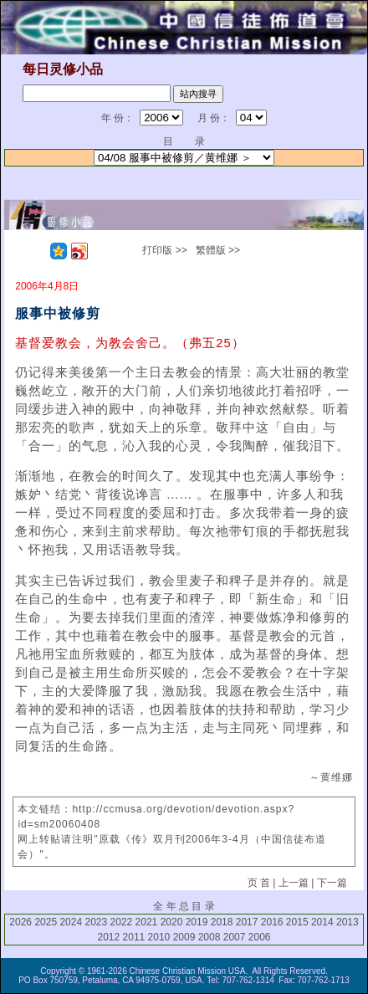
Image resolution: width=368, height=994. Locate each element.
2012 (109, 937)
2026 (20, 922)
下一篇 (332, 883)
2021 (146, 922)
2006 (259, 937)
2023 (95, 922)
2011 (134, 937)
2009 (184, 937)
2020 (172, 922)
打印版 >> (164, 250)
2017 (247, 922)
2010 (159, 937)
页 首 (259, 883)
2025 (45, 922)
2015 (297, 922)
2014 (322, 922)
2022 (121, 922)
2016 (272, 922)
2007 (234, 937)
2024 (70, 922)
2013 (347, 922)
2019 (197, 922)
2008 (209, 937)
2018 (222, 922)
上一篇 (294, 883)
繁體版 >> (218, 250)
